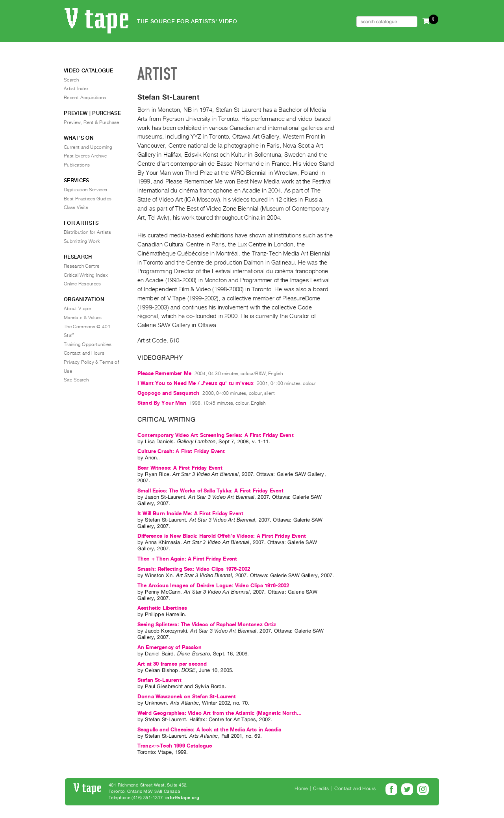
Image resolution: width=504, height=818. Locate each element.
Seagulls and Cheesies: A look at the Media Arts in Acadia (209, 730)
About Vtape (77, 308)
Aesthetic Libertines (162, 608)
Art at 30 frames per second (172, 664)
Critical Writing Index (86, 275)
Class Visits (76, 207)
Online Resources (82, 284)
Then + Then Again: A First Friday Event (187, 559)
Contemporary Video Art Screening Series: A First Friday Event (215, 435)
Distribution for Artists (87, 232)
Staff (69, 335)
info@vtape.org (182, 797)
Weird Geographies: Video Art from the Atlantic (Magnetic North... (219, 713)
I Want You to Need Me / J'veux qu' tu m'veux (195, 383)
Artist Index (76, 88)
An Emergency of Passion (169, 647)
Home (301, 788)
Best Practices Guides (88, 199)
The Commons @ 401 (87, 326)
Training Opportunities (87, 344)
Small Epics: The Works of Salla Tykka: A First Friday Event (210, 491)
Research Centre (81, 266)
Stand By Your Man (161, 403)
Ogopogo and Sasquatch (168, 393)
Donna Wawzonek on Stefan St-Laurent (186, 697)
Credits (321, 788)
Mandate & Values (83, 317)
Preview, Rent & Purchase (91, 122)
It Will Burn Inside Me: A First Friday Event (190, 513)
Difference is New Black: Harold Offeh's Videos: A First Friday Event (221, 536)
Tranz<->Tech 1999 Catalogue (174, 746)
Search (71, 80)
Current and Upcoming (88, 147)
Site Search (76, 380)
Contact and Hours (84, 353)
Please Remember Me (164, 373)
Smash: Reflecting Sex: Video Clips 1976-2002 (193, 569)
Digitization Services (85, 189)
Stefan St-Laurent (159, 680)
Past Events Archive (85, 156)
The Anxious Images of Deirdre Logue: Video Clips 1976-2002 (213, 586)
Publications (77, 165)
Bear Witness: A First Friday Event (179, 468)
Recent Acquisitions (85, 97)
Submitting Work (82, 241)
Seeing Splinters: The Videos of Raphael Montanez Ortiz (206, 624)
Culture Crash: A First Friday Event (181, 451)
